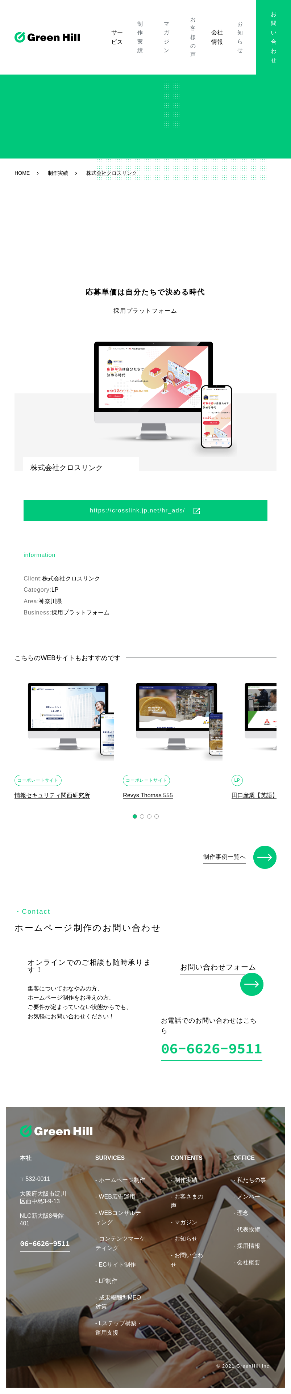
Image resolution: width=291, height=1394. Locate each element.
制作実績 (139, 23)
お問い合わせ (267, 23)
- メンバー (246, 1191)
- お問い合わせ (187, 1255)
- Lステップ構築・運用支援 (119, 1323)
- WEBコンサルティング (118, 1212)
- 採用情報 (246, 1241)
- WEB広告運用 (115, 1191)
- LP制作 (106, 1276)
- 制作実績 (184, 1175)
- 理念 (241, 1208)
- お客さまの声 (187, 1196)
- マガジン (184, 1217)
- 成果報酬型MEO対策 (118, 1297)
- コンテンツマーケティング (120, 1238)
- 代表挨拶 (246, 1224)
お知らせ (230, 23)
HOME (22, 173)
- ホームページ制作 (120, 1175)
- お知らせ (184, 1234)
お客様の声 (185, 23)
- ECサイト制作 (115, 1259)
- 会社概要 (246, 1257)
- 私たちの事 (249, 1175)
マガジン (161, 23)
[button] (135, 816)
